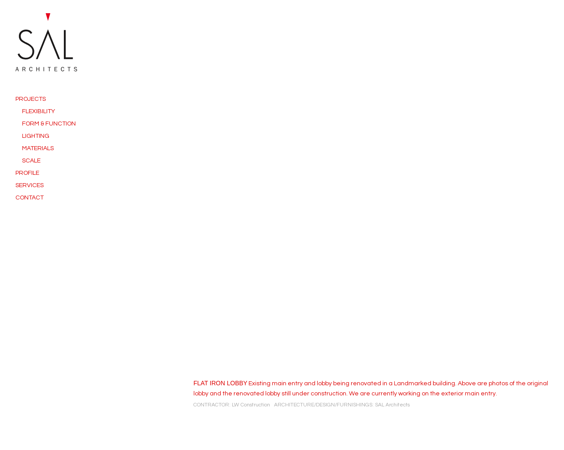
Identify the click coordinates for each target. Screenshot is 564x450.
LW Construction (251, 405)
